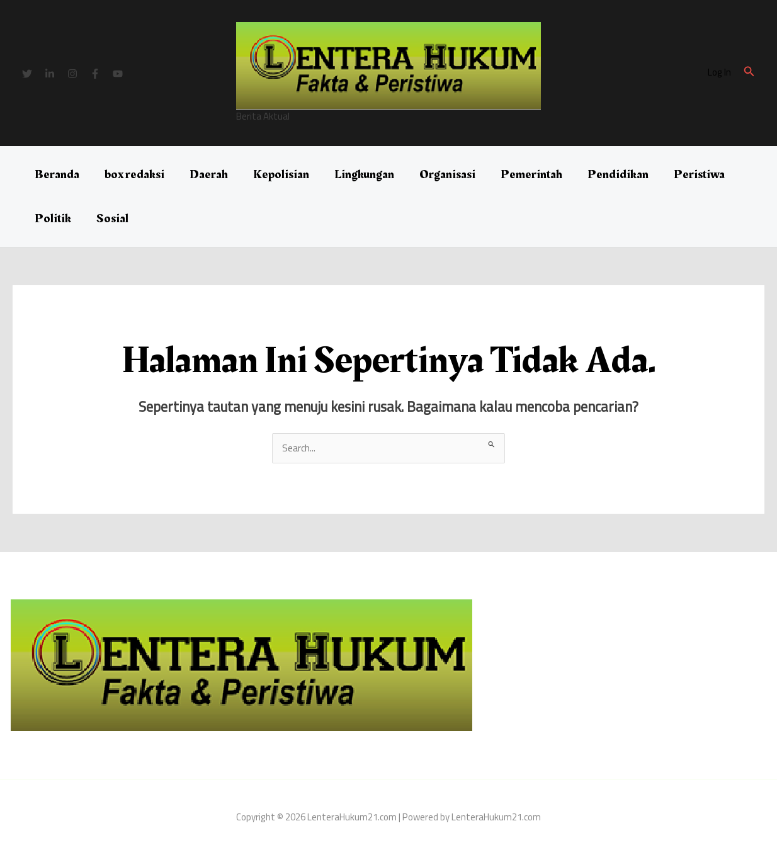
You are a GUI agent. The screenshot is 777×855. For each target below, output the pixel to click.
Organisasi (447, 174)
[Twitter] (27, 74)
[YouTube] (118, 74)
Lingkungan (364, 174)
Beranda (57, 174)
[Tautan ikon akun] (719, 72)
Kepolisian (281, 174)
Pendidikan (618, 174)
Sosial (112, 218)
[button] (749, 72)
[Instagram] (72, 74)
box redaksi (134, 174)
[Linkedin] (50, 74)
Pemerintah (531, 174)
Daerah (209, 174)
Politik (53, 218)
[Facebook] (95, 74)
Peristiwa (699, 174)
